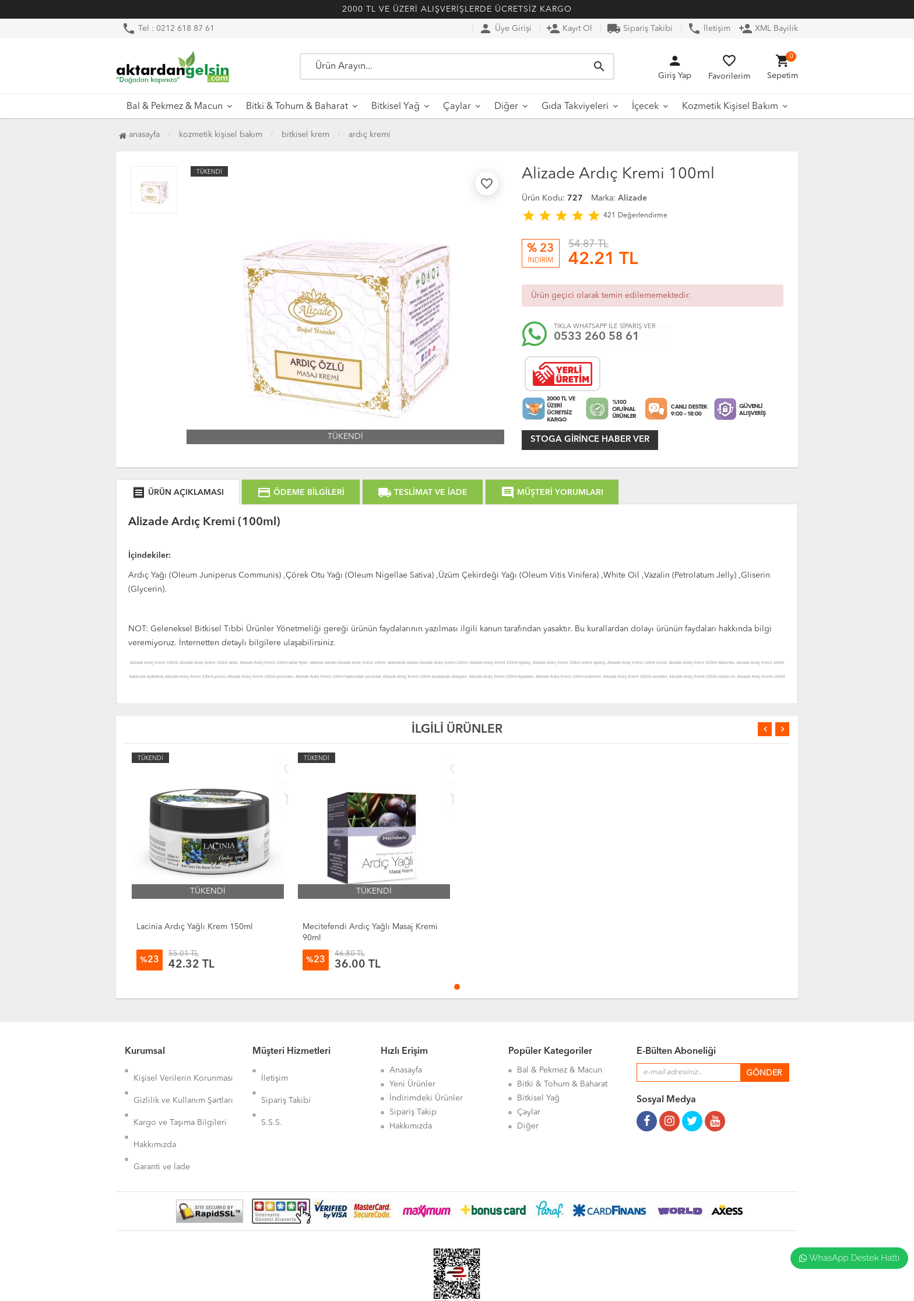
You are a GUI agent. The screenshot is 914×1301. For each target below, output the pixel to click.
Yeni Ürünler (412, 1084)
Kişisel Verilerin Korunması (183, 1070)
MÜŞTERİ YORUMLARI (552, 492)
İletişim (708, 28)
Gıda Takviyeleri (575, 106)
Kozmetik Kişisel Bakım (730, 106)
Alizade (632, 198)
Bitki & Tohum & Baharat (297, 106)
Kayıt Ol (569, 28)
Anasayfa (139, 135)
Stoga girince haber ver (589, 439)
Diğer (506, 106)
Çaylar (457, 106)
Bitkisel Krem (305, 135)
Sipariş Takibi (640, 28)
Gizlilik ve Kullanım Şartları (183, 1084)
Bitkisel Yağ (395, 106)
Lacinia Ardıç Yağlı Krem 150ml (194, 927)
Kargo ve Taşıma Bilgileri (180, 1098)
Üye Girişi (505, 28)
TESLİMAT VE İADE (422, 492)
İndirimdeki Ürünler (426, 1098)
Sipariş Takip (413, 1112)
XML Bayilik (768, 28)
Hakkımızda (154, 1112)
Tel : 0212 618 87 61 (168, 28)
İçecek (645, 106)
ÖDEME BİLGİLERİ (300, 492)
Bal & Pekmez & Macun (174, 106)
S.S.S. (271, 1098)
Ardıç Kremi (370, 135)
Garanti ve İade (161, 1126)
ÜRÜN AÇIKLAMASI (178, 492)
